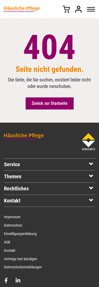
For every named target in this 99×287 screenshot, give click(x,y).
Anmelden (78, 9)
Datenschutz (13, 225)
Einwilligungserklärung (20, 234)
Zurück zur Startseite (50, 103)
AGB (7, 242)
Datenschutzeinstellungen (23, 267)
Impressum (12, 217)
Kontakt (9, 250)
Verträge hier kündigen (20, 259)
